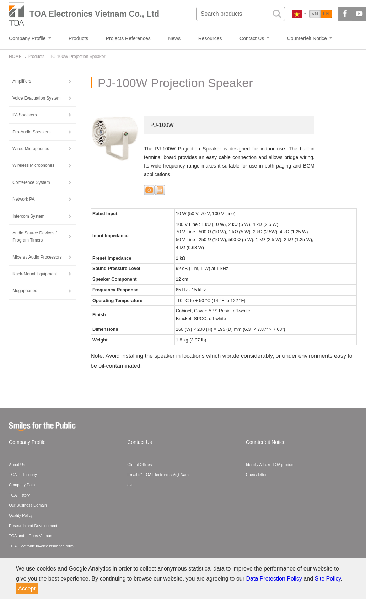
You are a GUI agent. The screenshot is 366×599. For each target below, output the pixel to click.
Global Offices (139, 464)
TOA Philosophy (23, 474)
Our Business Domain (28, 505)
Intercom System (28, 216)
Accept (27, 588)
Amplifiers (21, 81)
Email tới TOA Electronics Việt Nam (158, 474)
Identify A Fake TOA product (270, 464)
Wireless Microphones (33, 165)
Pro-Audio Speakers (31, 131)
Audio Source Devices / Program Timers (34, 236)
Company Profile (27, 442)
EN (326, 13)
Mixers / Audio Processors (37, 257)
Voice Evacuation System (36, 98)
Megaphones (24, 290)
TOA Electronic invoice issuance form (41, 546)
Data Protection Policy (274, 579)
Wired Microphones (30, 148)
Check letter (256, 474)
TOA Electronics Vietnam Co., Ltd (94, 13)
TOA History (19, 495)
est (130, 485)
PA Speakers (24, 114)
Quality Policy (21, 515)
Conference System (31, 182)
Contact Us (139, 442)
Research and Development (33, 526)
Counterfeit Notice (266, 442)
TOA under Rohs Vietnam (31, 536)
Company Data (22, 485)
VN (315, 13)
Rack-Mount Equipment (34, 273)
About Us (17, 464)
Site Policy (328, 579)
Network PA (23, 199)
